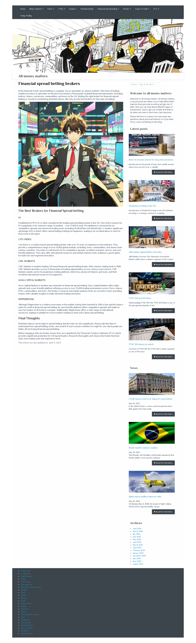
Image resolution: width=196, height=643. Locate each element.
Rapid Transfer (27, 576)
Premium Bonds (87, 9)
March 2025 (138, 545)
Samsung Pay (26, 584)
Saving (72, 9)
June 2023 (137, 558)
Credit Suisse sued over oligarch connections (150, 399)
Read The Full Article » (164, 172)
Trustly (24, 606)
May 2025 (137, 539)
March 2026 (138, 531)
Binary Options (36, 9)
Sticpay (24, 598)
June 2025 (137, 537)
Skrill (23, 593)
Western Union (27, 625)
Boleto (23, 579)
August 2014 (138, 564)
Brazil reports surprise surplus (143, 448)
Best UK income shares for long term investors (151, 160)
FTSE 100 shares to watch (141, 344)
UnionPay (25, 609)
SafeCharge (26, 582)
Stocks (127, 9)
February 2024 (139, 550)
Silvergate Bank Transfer (31, 587)
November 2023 (139, 556)
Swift (23, 601)
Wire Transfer (26, 628)
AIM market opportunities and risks (145, 252)
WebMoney (25, 620)
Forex (51, 9)
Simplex (24, 590)
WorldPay (25, 631)
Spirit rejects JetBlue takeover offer (145, 496)
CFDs (61, 9)
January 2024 (138, 553)
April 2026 (137, 528)
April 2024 (137, 547)
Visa (22, 617)
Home (22, 9)
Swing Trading (26, 16)
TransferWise (26, 603)
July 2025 (136, 534)
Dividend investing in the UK (142, 206)
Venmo (24, 612)
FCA (156, 9)
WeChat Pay (26, 622)
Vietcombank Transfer (30, 614)
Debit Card (25, 571)
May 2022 (137, 561)
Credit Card (25, 573)
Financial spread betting (108, 9)
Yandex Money (27, 633)
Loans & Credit (142, 9)
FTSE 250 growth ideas (140, 298)
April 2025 (137, 542)
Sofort (23, 595)
